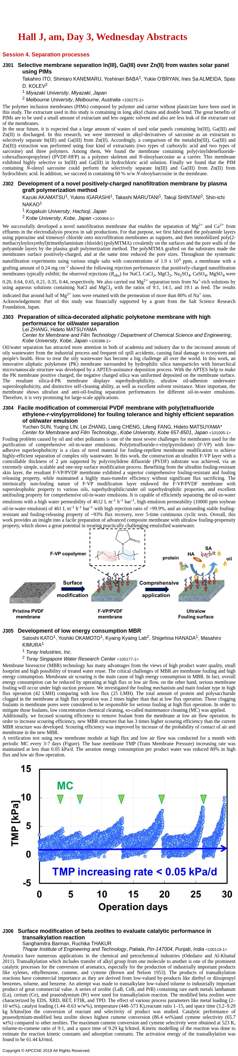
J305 (8, 631)
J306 (8, 931)
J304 (8, 408)
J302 (8, 183)
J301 (8, 65)
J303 (8, 317)
